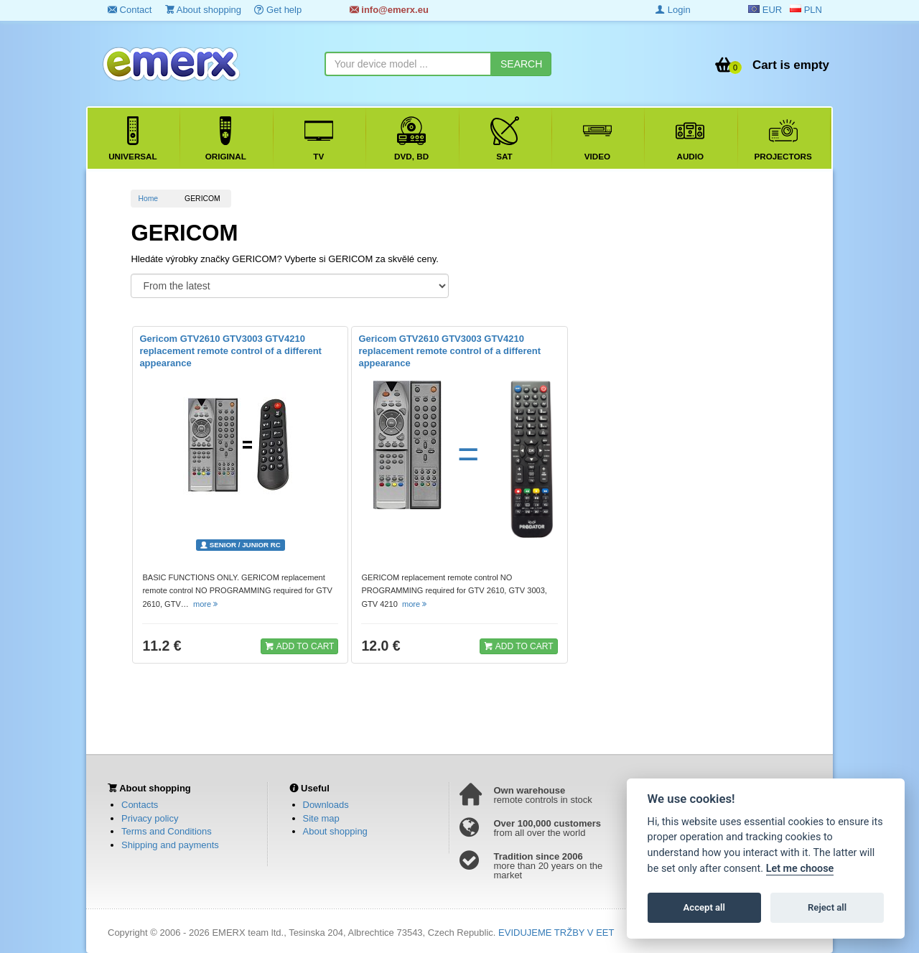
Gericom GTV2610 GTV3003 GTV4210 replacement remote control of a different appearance (230, 350)
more (206, 604)
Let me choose (800, 869)
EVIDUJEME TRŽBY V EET (556, 932)
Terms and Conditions (166, 831)
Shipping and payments (170, 845)
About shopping (203, 9)
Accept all (704, 907)
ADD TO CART (299, 645)
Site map (321, 818)
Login (673, 9)
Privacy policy (149, 818)
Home (148, 199)
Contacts (139, 804)
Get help (278, 9)
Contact (129, 9)
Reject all (827, 907)
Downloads (326, 804)
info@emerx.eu (389, 9)
